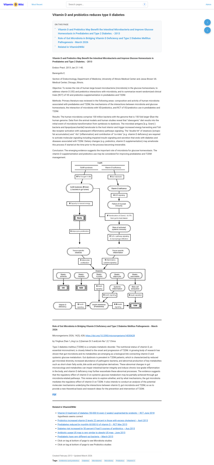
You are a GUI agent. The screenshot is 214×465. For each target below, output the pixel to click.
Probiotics (120, 461)
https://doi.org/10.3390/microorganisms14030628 (110, 335)
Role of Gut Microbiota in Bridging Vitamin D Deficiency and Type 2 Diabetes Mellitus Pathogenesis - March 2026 (104, 40)
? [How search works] (144, 4)
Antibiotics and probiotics (69, 461)
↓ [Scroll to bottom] (207, 30)
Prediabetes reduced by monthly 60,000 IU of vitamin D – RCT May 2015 (92, 424)
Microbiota (109, 461)
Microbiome (96, 461)
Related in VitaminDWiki (71, 47)
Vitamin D (131, 461)
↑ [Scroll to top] (207, 22)
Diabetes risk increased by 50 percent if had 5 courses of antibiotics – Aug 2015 (96, 428)
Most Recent (37, 4)
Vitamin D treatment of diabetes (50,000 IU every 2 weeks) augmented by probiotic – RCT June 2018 (105, 413)
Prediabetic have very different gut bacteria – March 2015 (85, 436)
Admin (208, 4)
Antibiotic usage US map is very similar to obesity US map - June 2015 (91, 432)
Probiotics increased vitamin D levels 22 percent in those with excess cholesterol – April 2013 (102, 420)
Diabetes (85, 461)
